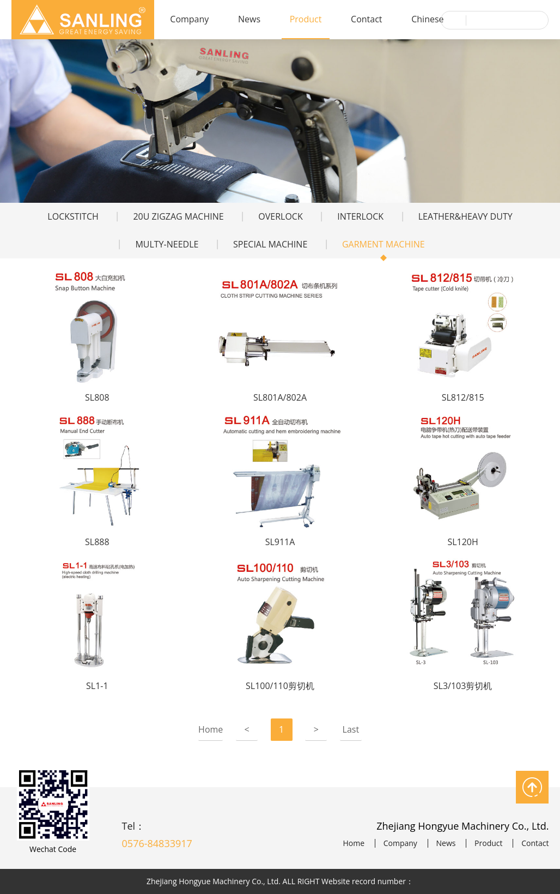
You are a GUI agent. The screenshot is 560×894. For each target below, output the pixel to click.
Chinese (427, 19)
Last (351, 729)
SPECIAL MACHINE (270, 244)
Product (306, 19)
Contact (366, 19)
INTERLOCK (360, 216)
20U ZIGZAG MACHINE (178, 216)
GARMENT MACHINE (383, 244)
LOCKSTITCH (72, 216)
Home (210, 729)
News (249, 19)
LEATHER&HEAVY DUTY (465, 216)
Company (189, 19)
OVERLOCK (280, 216)
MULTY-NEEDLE (166, 244)
